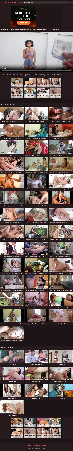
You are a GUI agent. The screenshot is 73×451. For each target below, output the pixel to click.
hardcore (59, 75)
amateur (15, 75)
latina (48, 75)
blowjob (9, 75)
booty (53, 75)
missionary (42, 75)
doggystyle (27, 75)
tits (21, 75)
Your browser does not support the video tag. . (36, 52)
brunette (34, 75)
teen (3, 75)
